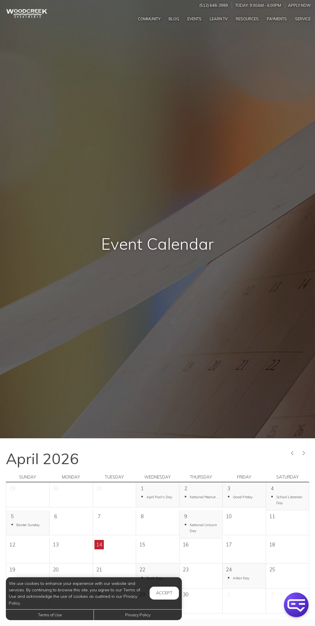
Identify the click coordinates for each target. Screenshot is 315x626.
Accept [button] (164, 592)
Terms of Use (50, 614)
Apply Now (299, 5)
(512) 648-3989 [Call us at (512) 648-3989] (213, 5)
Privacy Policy (137, 614)
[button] (157, 496)
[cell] (70, 522)
